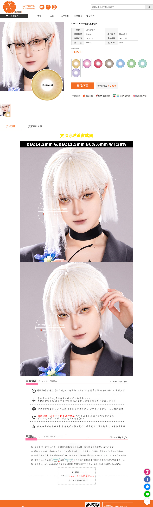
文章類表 (90, 16)
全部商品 (14, 16)
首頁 (39, 16)
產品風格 (65, 16)
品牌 (52, 16)
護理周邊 (78, 16)
